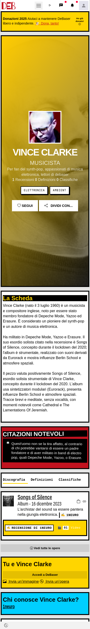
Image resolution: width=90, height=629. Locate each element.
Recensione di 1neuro (31, 527)
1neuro (72, 515)
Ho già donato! (79, 21)
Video (71, 527)
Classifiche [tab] (70, 479)
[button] (50, 5)
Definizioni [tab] (42, 479)
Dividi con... (58, 206)
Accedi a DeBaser (45, 574)
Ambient (59, 190)
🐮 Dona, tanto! (47, 23)
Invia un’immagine (21, 581)
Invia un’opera (54, 581)
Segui (25, 206)
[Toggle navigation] (38, 5)
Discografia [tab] (14, 479)
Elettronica (34, 190)
